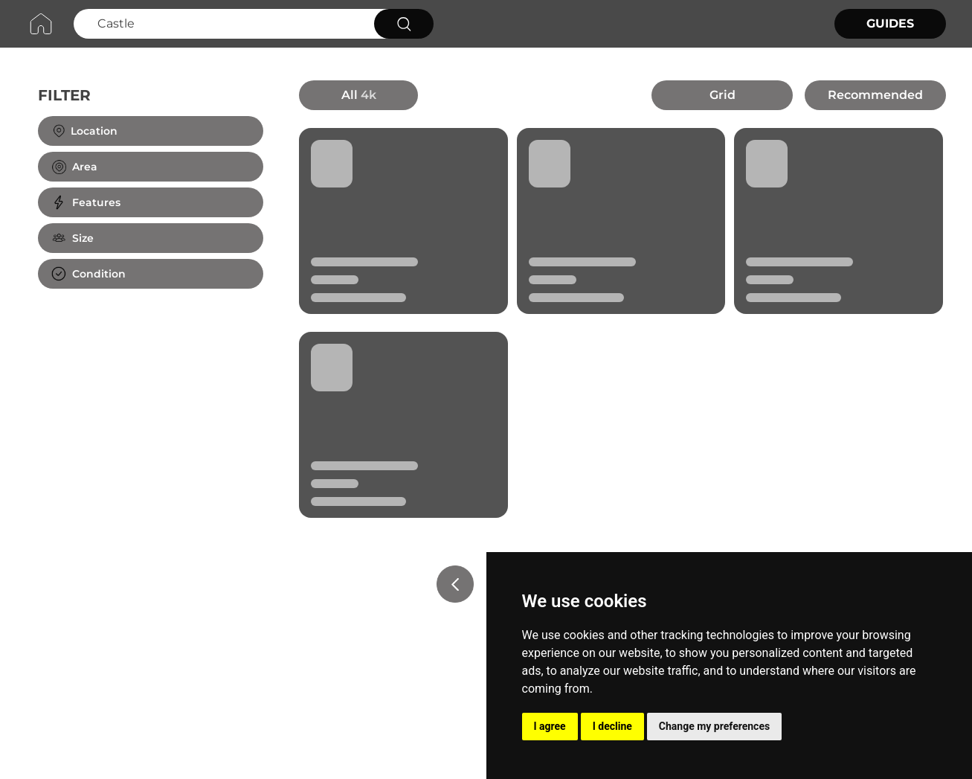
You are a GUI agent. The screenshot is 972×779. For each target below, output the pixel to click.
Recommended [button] (875, 95)
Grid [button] (722, 95)
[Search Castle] (222, 24)
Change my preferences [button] (714, 726)
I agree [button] (550, 726)
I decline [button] (612, 726)
